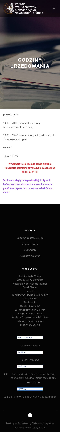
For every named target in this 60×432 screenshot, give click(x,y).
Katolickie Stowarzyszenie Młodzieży (30, 317)
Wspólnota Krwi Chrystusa (30, 280)
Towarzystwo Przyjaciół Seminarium (30, 295)
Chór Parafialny (30, 298)
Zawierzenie (30, 302)
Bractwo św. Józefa (30, 324)
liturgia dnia (50, 396)
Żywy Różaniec (30, 287)
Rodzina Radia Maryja (30, 276)
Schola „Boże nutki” (30, 306)
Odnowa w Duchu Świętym (30, 321)
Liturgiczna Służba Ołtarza (30, 313)
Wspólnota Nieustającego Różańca (30, 283)
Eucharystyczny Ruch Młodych (30, 310)
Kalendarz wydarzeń (30, 256)
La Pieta (30, 291)
